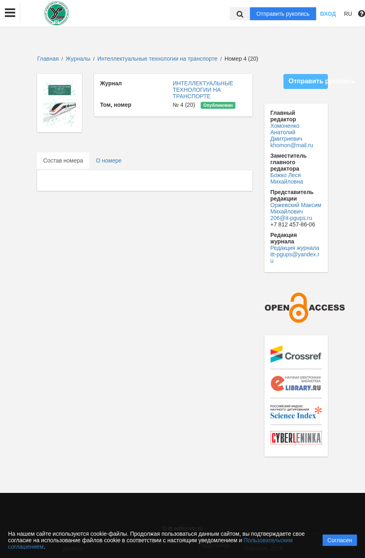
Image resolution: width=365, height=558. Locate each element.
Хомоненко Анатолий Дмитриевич (286, 132)
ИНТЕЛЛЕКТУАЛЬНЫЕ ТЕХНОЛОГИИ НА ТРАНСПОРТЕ (203, 89)
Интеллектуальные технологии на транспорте (158, 58)
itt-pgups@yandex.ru (295, 257)
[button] (10, 13)
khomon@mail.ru (292, 145)
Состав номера (63, 160)
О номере (109, 160)
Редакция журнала (295, 248)
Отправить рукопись (283, 14)
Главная (48, 58)
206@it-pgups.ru (292, 218)
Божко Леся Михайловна (287, 178)
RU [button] (348, 14)
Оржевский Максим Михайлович (296, 208)
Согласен (339, 540)
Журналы (78, 58)
